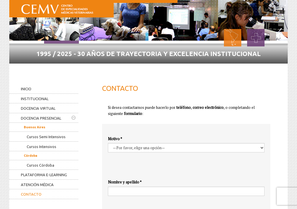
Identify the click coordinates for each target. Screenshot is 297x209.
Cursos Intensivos (41, 147)
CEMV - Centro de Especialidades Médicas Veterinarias (57, 8)
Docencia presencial (48, 118)
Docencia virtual (38, 108)
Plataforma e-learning (44, 175)
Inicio (26, 89)
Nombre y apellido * (125, 182)
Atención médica (37, 185)
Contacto (31, 194)
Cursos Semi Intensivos (46, 137)
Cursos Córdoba (40, 165)
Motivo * (115, 138)
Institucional (34, 99)
